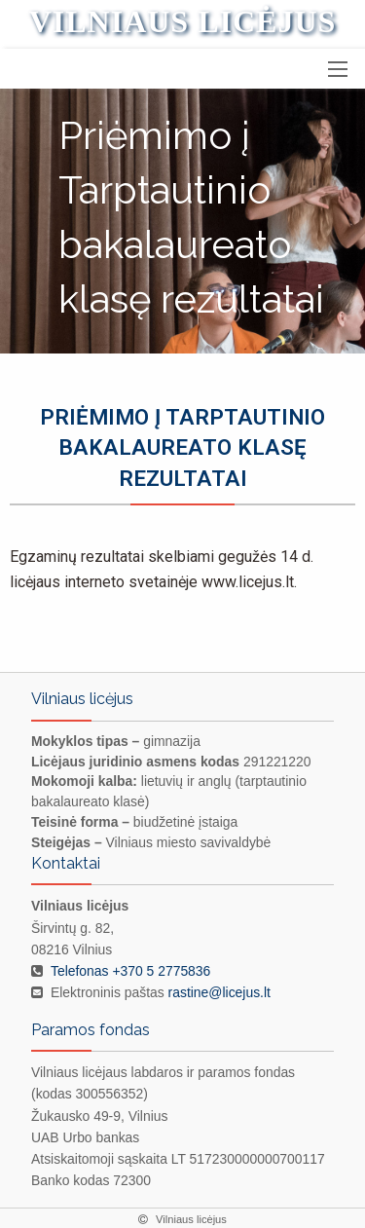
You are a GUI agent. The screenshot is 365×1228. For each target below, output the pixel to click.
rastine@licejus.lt (219, 992)
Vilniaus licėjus (183, 21)
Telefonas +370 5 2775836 (130, 971)
